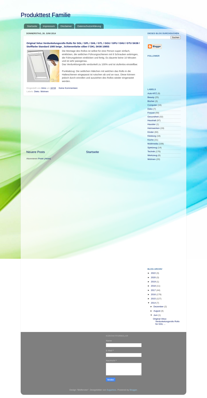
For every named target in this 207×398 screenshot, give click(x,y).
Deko (36, 91)
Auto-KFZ (152, 93)
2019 (153, 281)
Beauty (150, 97)
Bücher (150, 101)
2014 (153, 303)
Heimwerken (153, 128)
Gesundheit (153, 116)
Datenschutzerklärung (89, 26)
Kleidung (151, 136)
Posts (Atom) (44, 158)
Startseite (32, 26)
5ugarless (111, 390)
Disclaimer (66, 26)
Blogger (133, 390)
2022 (153, 273)
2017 (153, 290)
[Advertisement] (83, 123)
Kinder (150, 132)
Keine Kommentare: (69, 88)
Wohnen (44, 91)
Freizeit (151, 113)
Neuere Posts (35, 152)
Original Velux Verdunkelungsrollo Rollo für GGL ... (166, 321)
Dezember (158, 306)
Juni (155, 315)
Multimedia (152, 143)
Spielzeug (152, 147)
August (157, 311)
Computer (152, 105)
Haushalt (151, 120)
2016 (153, 294)
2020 (153, 277)
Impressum (49, 26)
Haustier (151, 124)
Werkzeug (152, 155)
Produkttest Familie (46, 15)
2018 (153, 286)
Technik (151, 151)
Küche (150, 140)
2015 (153, 298)
